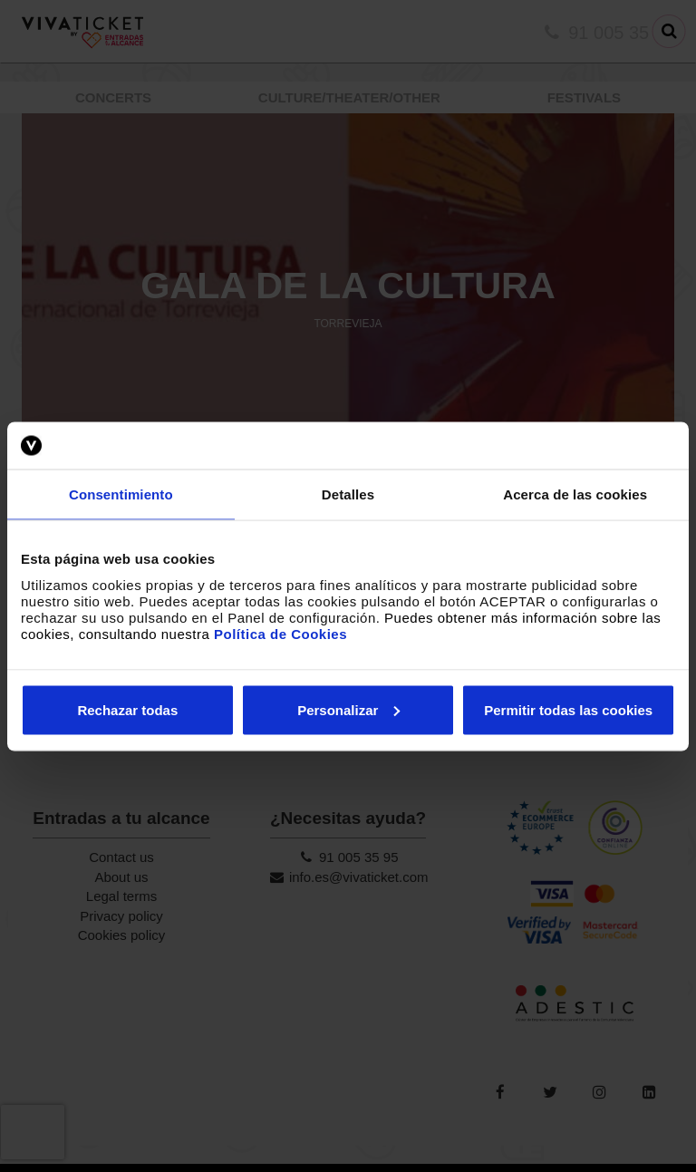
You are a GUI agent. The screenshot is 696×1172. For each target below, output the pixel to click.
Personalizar (348, 709)
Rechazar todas (127, 709)
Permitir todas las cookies (568, 709)
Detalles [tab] (348, 494)
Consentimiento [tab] (121, 494)
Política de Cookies (280, 633)
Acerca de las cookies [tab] (575, 494)
